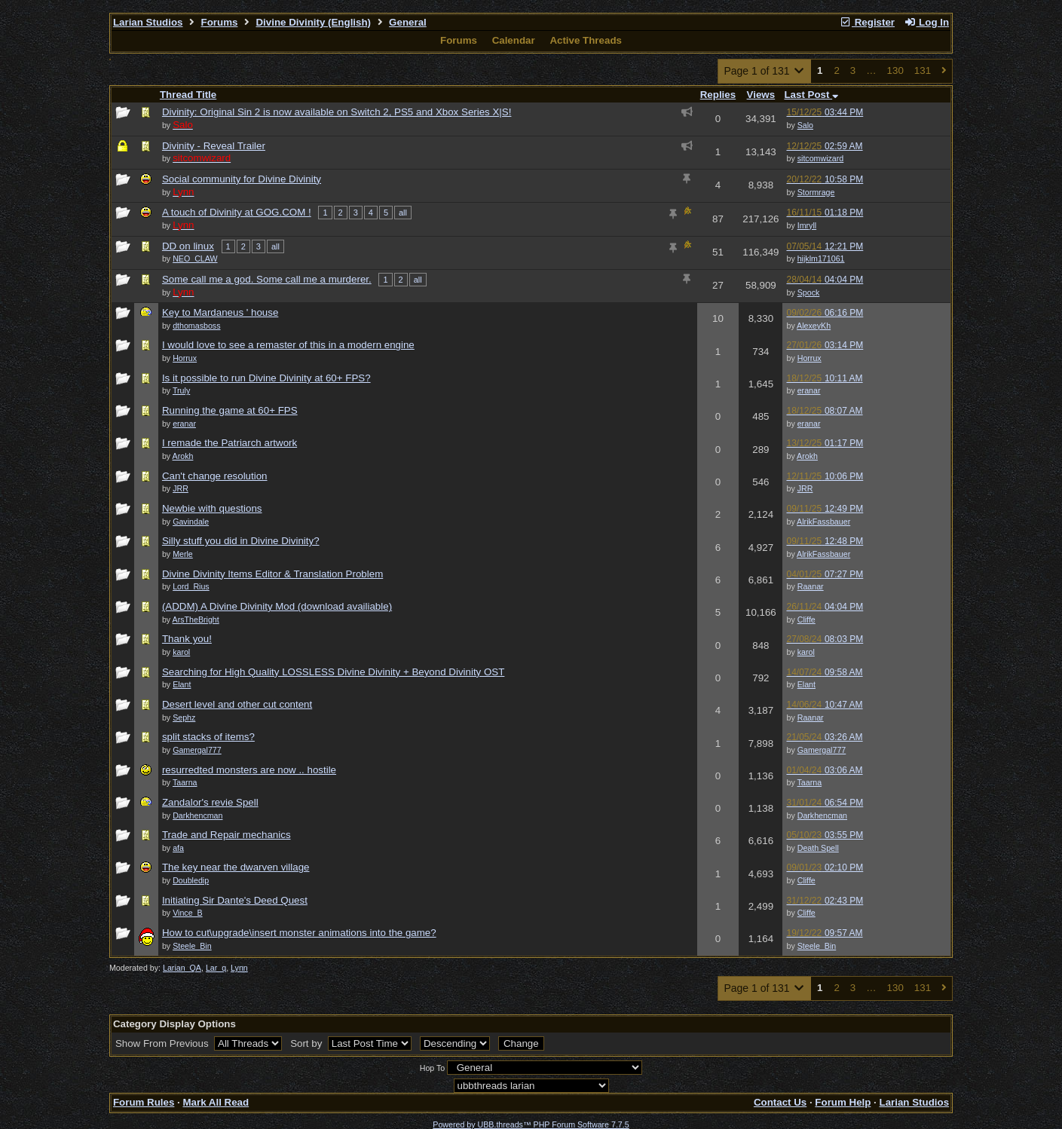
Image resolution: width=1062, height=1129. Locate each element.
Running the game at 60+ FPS (230, 410)
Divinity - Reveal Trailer (213, 145)
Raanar (810, 586)
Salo (805, 125)
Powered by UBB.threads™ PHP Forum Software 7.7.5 (531, 1124)
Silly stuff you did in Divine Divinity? (241, 540)
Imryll (806, 225)
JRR (805, 488)
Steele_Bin (817, 945)
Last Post (811, 94)
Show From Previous (163, 1043)
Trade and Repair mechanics (226, 834)
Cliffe (806, 619)
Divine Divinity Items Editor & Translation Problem (272, 574)
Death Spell (818, 847)
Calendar (513, 40)
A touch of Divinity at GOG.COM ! (236, 212)
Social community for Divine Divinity (241, 179)
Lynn (239, 967)
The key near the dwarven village (236, 867)
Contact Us (780, 1102)
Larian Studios (148, 22)
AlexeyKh (814, 325)
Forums (219, 22)
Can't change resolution (215, 476)
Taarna (809, 782)
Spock (808, 292)
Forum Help (843, 1102)
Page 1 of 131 (765, 71)
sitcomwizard (820, 158)
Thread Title (188, 94)
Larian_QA (182, 967)
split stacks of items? (208, 736)
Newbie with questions (212, 508)
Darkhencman (822, 815)
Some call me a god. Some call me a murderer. (267, 279)
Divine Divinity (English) (313, 22)
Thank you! (187, 638)
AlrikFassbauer (823, 521)
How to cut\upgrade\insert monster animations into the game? (299, 932)
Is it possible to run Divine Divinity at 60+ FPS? (266, 378)
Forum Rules (143, 1102)
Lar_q (216, 967)
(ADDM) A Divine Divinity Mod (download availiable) (277, 606)
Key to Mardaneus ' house (220, 312)
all (403, 212)
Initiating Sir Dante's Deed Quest (235, 900)
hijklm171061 (821, 258)
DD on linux (188, 246)
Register (867, 22)
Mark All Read (215, 1102)
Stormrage (816, 192)
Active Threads (585, 40)
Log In (926, 22)
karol (806, 651)
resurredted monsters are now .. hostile (249, 770)
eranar (809, 390)
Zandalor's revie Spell (210, 802)
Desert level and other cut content (237, 704)
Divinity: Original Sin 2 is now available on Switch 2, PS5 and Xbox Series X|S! (337, 112)
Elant (806, 684)
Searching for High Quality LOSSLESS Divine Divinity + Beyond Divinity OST (333, 672)
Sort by (307, 1043)
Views (761, 94)
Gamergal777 (821, 749)
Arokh (807, 455)
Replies (718, 94)
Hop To (432, 1067)
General (408, 22)
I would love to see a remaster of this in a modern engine (288, 344)
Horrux (809, 358)
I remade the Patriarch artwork (229, 442)
